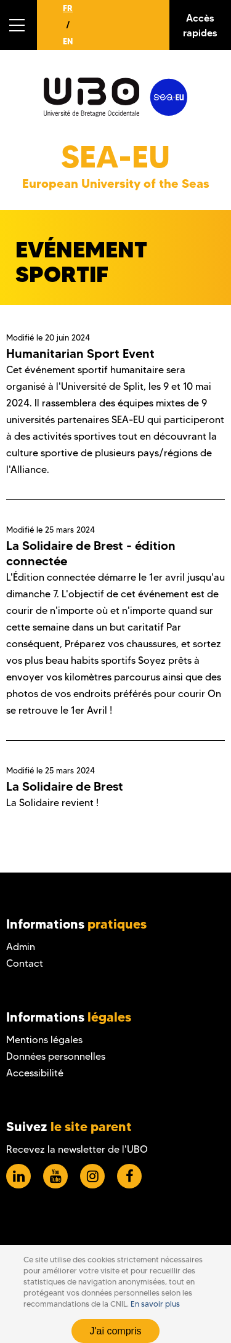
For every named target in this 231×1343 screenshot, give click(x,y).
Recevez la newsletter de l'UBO (77, 1149)
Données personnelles (55, 1056)
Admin (20, 947)
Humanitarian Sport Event (80, 353)
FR (68, 8)
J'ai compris (116, 1331)
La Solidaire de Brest (64, 786)
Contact (24, 963)
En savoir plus (155, 1304)
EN (68, 41)
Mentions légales (44, 1040)
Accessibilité (34, 1073)
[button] (18, 25)
